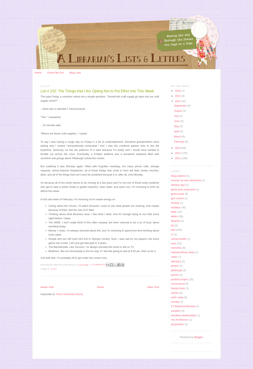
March (178, 136)
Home (38, 72)
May (177, 126)
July (176, 115)
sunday (175, 301)
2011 (178, 158)
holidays (175, 207)
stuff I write (177, 297)
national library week (182, 252)
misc (173, 243)
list (172, 225)
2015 (178, 95)
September (180, 105)
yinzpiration (177, 324)
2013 (178, 147)
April (177, 131)
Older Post (153, 287)
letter (174, 211)
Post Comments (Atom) (69, 294)
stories (174, 292)
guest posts (177, 193)
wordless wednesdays (183, 315)
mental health (178, 238)
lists (53, 269)
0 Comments (97, 264)
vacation (175, 310)
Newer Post (47, 287)
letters (174, 216)
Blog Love (75, 72)
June (177, 121)
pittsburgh (176, 270)
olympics (176, 261)
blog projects (178, 175)
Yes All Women (179, 319)
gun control (177, 198)
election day (178, 184)
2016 (178, 90)
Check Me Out (55, 72)
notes (174, 256)
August (178, 110)
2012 (178, 153)
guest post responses (183, 189)
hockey (175, 202)
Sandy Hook (178, 288)
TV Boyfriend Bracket (183, 306)
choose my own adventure (186, 180)
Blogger (198, 337)
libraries (175, 220)
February (179, 141)
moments (176, 247)
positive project (179, 279)
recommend (178, 283)
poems (175, 274)
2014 (178, 101)
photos (175, 265)
